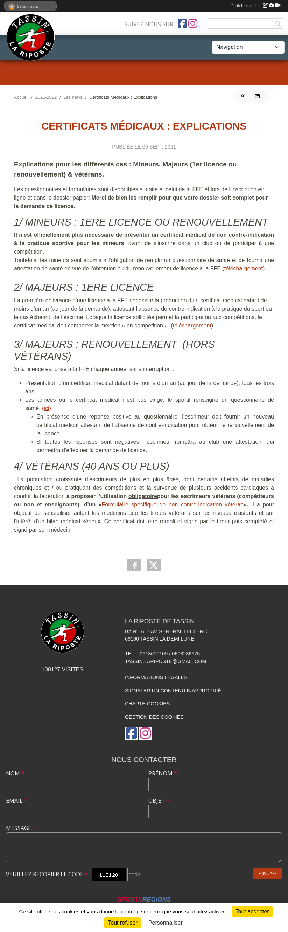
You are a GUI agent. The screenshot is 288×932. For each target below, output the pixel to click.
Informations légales (156, 677)
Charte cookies (147, 703)
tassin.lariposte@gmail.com (165, 661)
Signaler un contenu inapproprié (173, 690)
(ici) (46, 408)
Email (16, 801)
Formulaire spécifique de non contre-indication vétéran (172, 505)
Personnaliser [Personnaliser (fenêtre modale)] (165, 923)
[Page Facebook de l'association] (182, 23)
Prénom (162, 773)
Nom (15, 773)
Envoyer (268, 873)
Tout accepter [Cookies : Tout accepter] (252, 911)
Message (21, 828)
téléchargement (243, 268)
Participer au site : (255, 5)
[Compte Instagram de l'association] (192, 23)
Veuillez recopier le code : (48, 874)
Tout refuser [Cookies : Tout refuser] (122, 923)
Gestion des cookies (154, 717)
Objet (159, 801)
